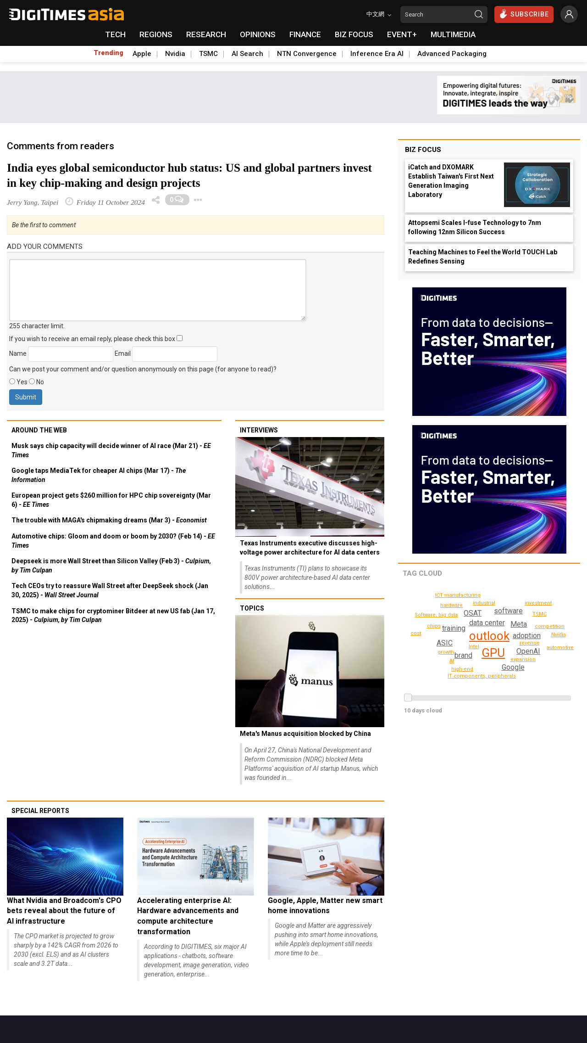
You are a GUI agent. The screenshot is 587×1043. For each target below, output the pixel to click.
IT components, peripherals (485, 676)
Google (513, 667)
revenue (531, 643)
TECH (115, 34)
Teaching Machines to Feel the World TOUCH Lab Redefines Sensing (482, 256)
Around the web (39, 430)
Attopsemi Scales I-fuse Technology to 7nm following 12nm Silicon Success (474, 227)
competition (550, 626)
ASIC (445, 643)
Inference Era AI (377, 54)
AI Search (247, 54)
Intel (474, 647)
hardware (452, 605)
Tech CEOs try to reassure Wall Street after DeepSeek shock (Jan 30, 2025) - (109, 590)
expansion (524, 659)
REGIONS (155, 34)
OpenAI (529, 651)
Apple (142, 54)
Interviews (259, 430)
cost (416, 633)
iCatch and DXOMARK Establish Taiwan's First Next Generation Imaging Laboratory (451, 180)
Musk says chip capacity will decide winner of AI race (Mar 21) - (111, 450)
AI (468, 603)
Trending (108, 52)
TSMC (208, 54)
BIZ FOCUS (354, 34)
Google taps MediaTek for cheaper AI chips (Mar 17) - (98, 475)
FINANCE (305, 34)
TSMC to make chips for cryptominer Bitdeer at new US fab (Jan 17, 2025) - (113, 615)
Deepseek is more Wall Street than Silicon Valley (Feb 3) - (111, 565)
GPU (493, 653)
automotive (561, 647)
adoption (526, 635)
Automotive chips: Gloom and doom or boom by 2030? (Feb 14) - (113, 541)
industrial (484, 603)
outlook (489, 636)
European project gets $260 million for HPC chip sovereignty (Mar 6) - (111, 500)
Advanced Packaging (452, 54)
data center (486, 622)
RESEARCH (206, 34)
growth (446, 652)
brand (463, 655)
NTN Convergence (307, 54)
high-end (464, 669)
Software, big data (437, 615)
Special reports (40, 810)
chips (434, 626)
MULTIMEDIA (453, 34)
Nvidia (175, 54)
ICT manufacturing (459, 595)
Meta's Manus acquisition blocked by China (305, 733)
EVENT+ (402, 34)
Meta (518, 624)
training (453, 628)
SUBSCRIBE (524, 13)
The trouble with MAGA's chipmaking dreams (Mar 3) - (109, 520)
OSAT (473, 613)
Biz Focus (423, 150)
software (508, 610)
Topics (252, 608)
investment (538, 603)
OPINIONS (258, 34)
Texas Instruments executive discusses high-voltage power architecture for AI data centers (310, 547)
